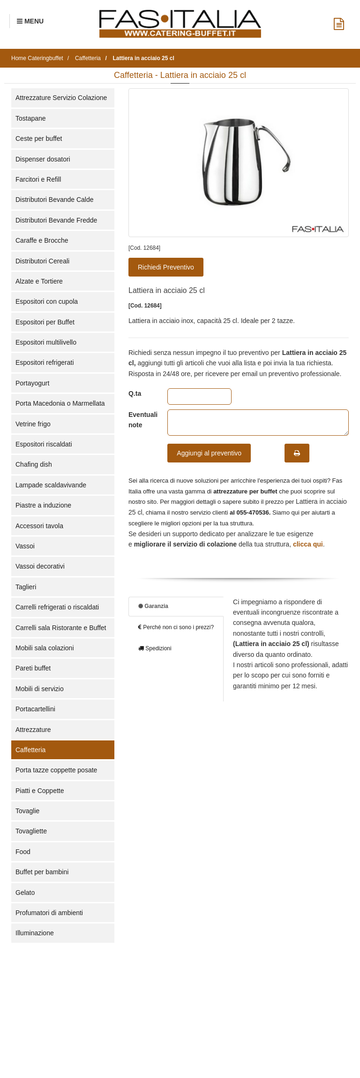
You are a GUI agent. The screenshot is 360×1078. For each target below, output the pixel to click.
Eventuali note (140, 420)
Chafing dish (33, 464)
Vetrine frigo (33, 424)
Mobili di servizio (39, 689)
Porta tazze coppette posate (56, 770)
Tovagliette (31, 831)
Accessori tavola (39, 526)
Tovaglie (27, 811)
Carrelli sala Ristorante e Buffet (60, 627)
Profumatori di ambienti (49, 912)
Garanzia (153, 606)
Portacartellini (35, 709)
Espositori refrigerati (44, 362)
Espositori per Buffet (45, 322)
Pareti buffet (33, 668)
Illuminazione (34, 933)
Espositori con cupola (46, 301)
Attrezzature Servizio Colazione (61, 97)
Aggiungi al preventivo (209, 453)
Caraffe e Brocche (41, 240)
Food (22, 851)
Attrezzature (33, 729)
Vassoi (25, 546)
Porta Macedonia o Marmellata (60, 403)
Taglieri (25, 587)
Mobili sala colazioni (44, 648)
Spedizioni (155, 648)
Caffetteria (30, 750)
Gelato (25, 892)
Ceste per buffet (38, 138)
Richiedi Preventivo (166, 267)
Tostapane (30, 118)
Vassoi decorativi (40, 566)
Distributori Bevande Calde (54, 199)
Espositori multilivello (45, 342)
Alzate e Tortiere (39, 281)
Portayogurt (32, 383)
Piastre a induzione (43, 505)
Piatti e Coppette (39, 790)
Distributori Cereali (42, 261)
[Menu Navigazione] (30, 21)
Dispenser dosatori (42, 159)
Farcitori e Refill (38, 179)
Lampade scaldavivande (50, 485)
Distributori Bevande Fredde (56, 220)
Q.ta (134, 393)
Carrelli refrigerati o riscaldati (57, 607)
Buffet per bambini (41, 872)
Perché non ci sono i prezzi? (176, 627)
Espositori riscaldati (43, 444)
